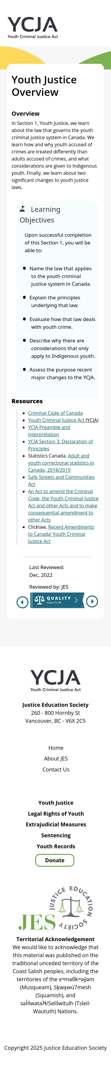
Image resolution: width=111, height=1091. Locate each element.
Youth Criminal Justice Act (56, 420)
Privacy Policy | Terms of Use (74, 1064)
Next (92, 601)
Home (56, 748)
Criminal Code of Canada (55, 413)
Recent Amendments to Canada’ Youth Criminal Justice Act (61, 534)
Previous (21, 602)
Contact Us (55, 769)
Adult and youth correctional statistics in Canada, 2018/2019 (61, 462)
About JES (56, 758)
